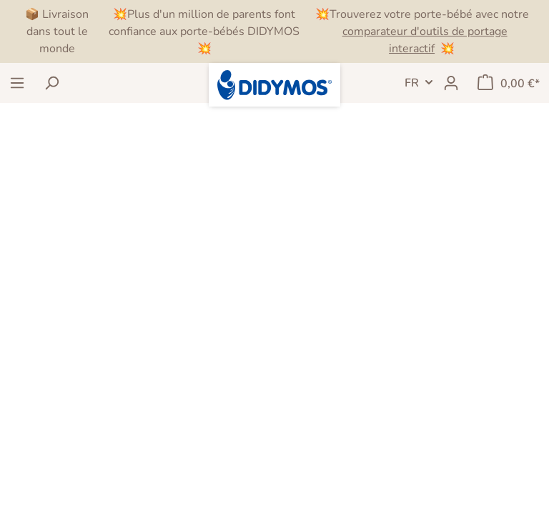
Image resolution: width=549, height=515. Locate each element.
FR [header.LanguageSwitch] (412, 83)
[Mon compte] (451, 83)
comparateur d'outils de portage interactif (425, 40)
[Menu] (17, 83)
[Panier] (508, 83)
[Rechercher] (51, 83)
